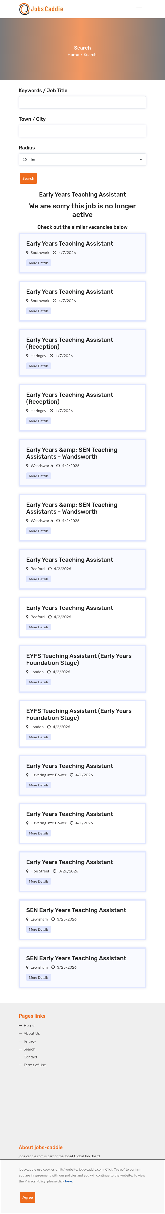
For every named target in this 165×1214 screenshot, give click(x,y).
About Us (32, 1033)
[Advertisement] (82, 1109)
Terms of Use (35, 1065)
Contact (30, 1057)
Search (28, 178)
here (68, 1181)
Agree (27, 1197)
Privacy (30, 1041)
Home (73, 54)
